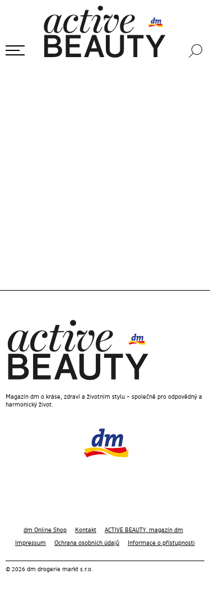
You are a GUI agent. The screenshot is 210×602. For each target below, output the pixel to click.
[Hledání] (196, 51)
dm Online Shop (45, 530)
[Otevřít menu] (15, 50)
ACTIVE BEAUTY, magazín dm (144, 530)
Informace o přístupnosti (161, 543)
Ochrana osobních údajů (86, 543)
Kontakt (85, 530)
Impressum (30, 543)
